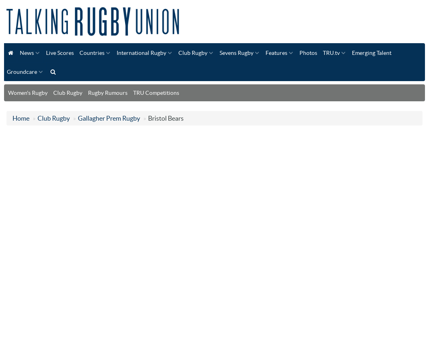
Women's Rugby (28, 93)
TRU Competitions (156, 93)
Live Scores (60, 53)
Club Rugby (192, 53)
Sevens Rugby (236, 53)
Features (276, 53)
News (27, 53)
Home (21, 118)
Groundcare (22, 72)
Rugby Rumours (108, 93)
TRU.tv (331, 53)
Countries (92, 53)
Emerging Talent (371, 53)
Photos (308, 53)
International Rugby (141, 53)
